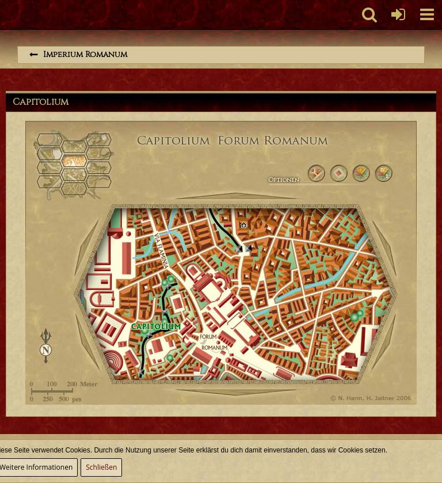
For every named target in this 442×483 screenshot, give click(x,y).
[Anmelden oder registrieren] (398, 14)
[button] (427, 14)
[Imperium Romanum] (6, 14)
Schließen (101, 467)
